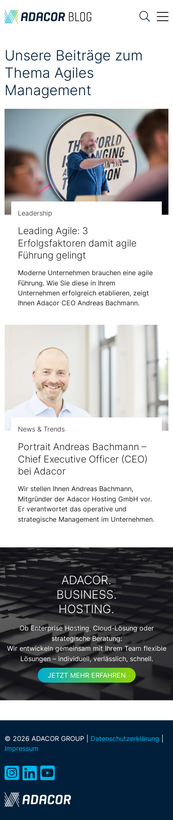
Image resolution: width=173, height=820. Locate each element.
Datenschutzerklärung (124, 738)
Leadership (35, 213)
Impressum (22, 748)
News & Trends (41, 429)
